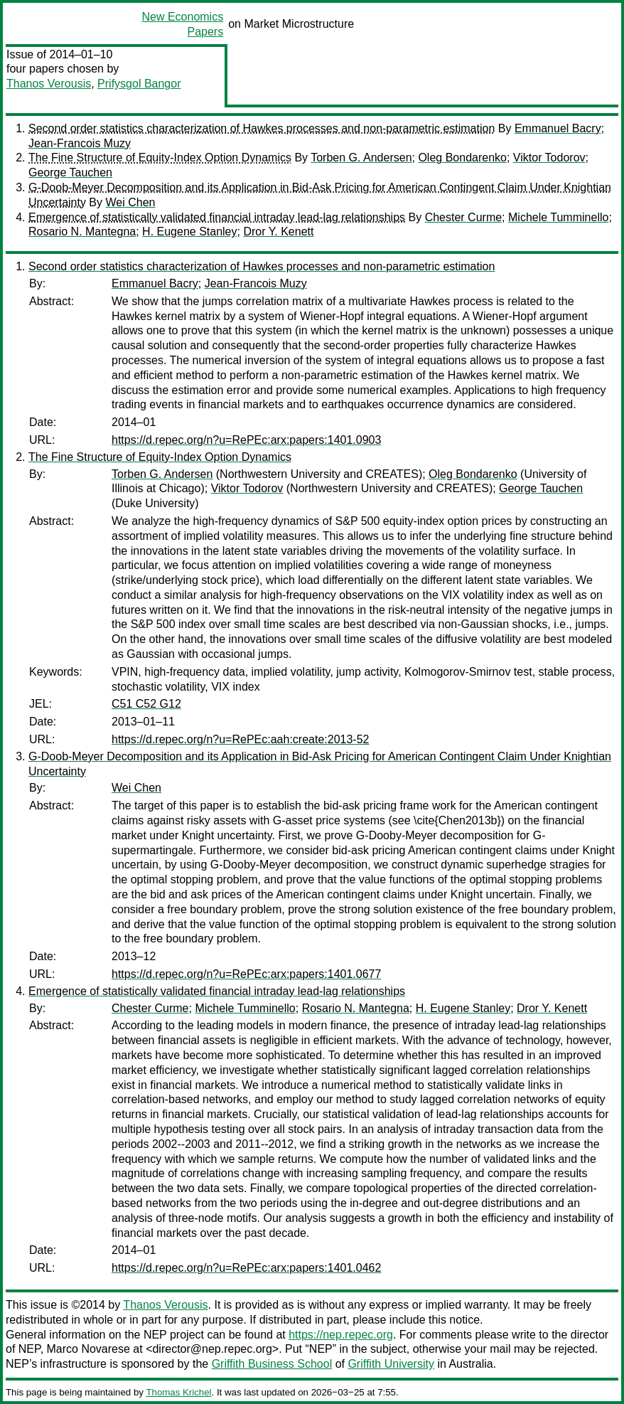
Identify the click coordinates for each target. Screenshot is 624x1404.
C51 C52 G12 (146, 704)
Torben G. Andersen (361, 157)
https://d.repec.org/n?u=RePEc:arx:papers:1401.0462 (246, 1268)
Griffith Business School (272, 1364)
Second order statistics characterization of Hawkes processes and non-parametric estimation (261, 128)
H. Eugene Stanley (189, 231)
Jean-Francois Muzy (79, 143)
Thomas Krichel (178, 1392)
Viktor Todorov (549, 157)
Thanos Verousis (48, 84)
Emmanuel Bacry (558, 128)
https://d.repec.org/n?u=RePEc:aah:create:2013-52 (240, 739)
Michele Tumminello (558, 217)
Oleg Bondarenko (462, 157)
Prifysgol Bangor (139, 84)
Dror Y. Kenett (278, 231)
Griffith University (391, 1364)
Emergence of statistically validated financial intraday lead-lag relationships (216, 217)
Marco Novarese (88, 1349)
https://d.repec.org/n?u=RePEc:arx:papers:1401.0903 (246, 440)
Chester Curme (463, 217)
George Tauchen (70, 172)
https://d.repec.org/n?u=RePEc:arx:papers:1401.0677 (246, 974)
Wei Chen (130, 202)
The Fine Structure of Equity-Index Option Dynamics (159, 157)
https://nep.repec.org (341, 1335)
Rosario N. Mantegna (82, 231)
